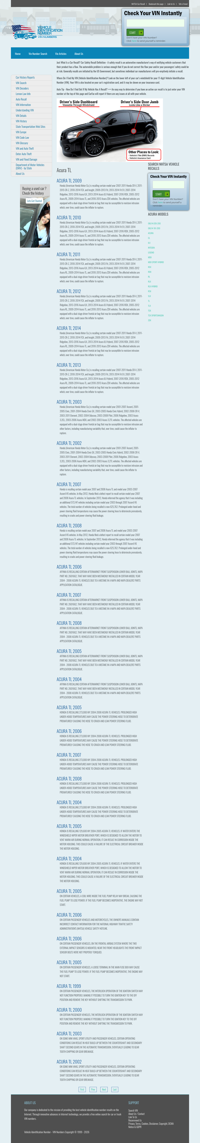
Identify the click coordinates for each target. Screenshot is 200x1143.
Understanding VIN (25, 110)
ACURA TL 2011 (68, 254)
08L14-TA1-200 (154, 228)
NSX (149, 267)
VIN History (21, 121)
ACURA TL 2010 (69, 217)
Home (18, 54)
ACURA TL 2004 (69, 679)
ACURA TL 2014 (69, 328)
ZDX (149, 320)
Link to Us (171, 3)
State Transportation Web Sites (30, 127)
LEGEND (151, 252)
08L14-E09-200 (154, 223)
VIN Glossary (22, 143)
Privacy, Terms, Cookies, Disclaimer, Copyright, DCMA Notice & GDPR (151, 1125)
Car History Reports (25, 77)
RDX (149, 271)
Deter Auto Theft (24, 154)
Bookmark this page (156, 3)
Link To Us (132, 1117)
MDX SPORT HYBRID (156, 262)
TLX (149, 305)
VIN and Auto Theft (25, 148)
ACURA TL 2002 (69, 443)
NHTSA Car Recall (138, 3)
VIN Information (23, 105)
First (82, 1089)
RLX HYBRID (153, 286)
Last (115, 1089)
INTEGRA (151, 247)
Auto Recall (21, 99)
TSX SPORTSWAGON (155, 315)
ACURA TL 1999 (69, 986)
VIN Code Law (22, 137)
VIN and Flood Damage (26, 159)
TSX (149, 310)
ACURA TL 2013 (69, 365)
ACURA (150, 233)
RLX (149, 281)
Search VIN (133, 1110)
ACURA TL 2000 (69, 1009)
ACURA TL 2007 (69, 484)
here (134, 40)
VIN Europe (21, 132)
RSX (149, 291)
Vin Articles (60, 54)
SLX (149, 296)
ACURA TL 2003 (69, 401)
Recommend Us (135, 1120)
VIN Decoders (22, 88)
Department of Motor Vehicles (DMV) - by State (30, 166)
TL (149, 300)
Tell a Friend (183, 3)
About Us (79, 54)
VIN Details (21, 116)
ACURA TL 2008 (69, 525)
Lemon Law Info (23, 94)
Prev (93, 1089)
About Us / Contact (136, 1114)
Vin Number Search (38, 54)
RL (149, 276)
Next (104, 1089)
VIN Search (21, 83)
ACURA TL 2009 (69, 180)
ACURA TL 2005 (69, 651)
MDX (150, 257)
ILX (149, 242)
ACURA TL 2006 (69, 566)
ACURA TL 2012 (69, 291)
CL (149, 237)
